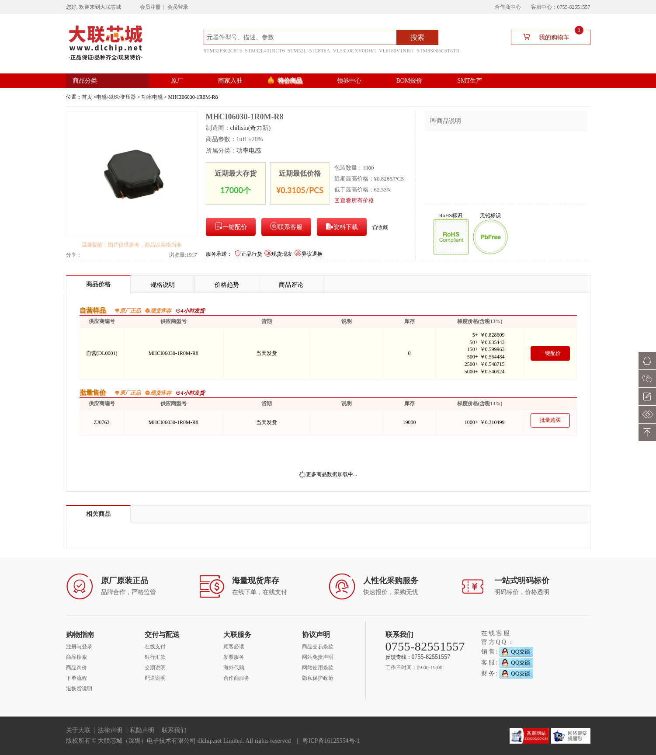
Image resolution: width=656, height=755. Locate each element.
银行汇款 (155, 657)
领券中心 (349, 80)
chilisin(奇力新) (250, 128)
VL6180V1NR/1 (396, 51)
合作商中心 (508, 7)
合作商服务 (236, 678)
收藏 (380, 227)
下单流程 (76, 678)
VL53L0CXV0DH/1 (354, 51)
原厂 (177, 80)
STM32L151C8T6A (309, 51)
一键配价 (231, 226)
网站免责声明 (317, 657)
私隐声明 (142, 730)
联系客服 (286, 226)
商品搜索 (76, 657)
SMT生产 (469, 80)
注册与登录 (79, 647)
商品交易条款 (317, 647)
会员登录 (177, 7)
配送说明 (155, 678)
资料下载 (342, 226)
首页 (87, 97)
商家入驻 (230, 80)
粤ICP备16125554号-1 (331, 741)
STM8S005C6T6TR (438, 51)
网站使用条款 (317, 668)
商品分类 (85, 80)
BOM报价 (409, 80)
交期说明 (155, 668)
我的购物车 (549, 36)
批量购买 (550, 420)
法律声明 (110, 730)
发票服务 (233, 657)
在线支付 (155, 647)
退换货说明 (79, 688)
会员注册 (150, 7)
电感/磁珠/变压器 (116, 97)
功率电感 (152, 97)
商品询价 (76, 668)
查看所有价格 (354, 200)
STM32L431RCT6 (265, 51)
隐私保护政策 (317, 678)
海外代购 (233, 668)
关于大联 (78, 730)
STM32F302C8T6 (223, 51)
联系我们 (174, 730)
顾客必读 (233, 647)
